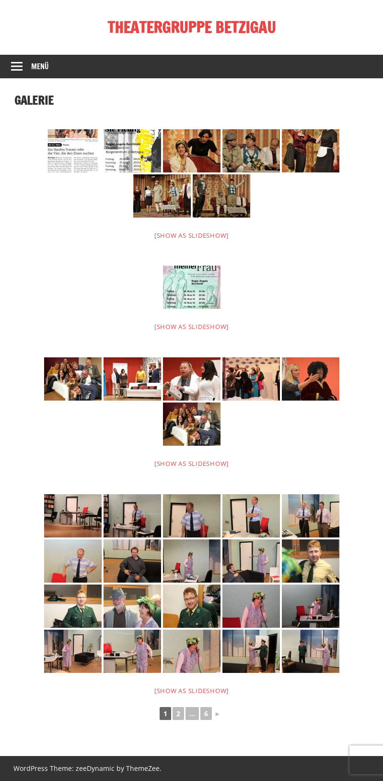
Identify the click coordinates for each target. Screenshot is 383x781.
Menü (40, 66)
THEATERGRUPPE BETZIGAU (191, 27)
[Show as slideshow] (191, 235)
